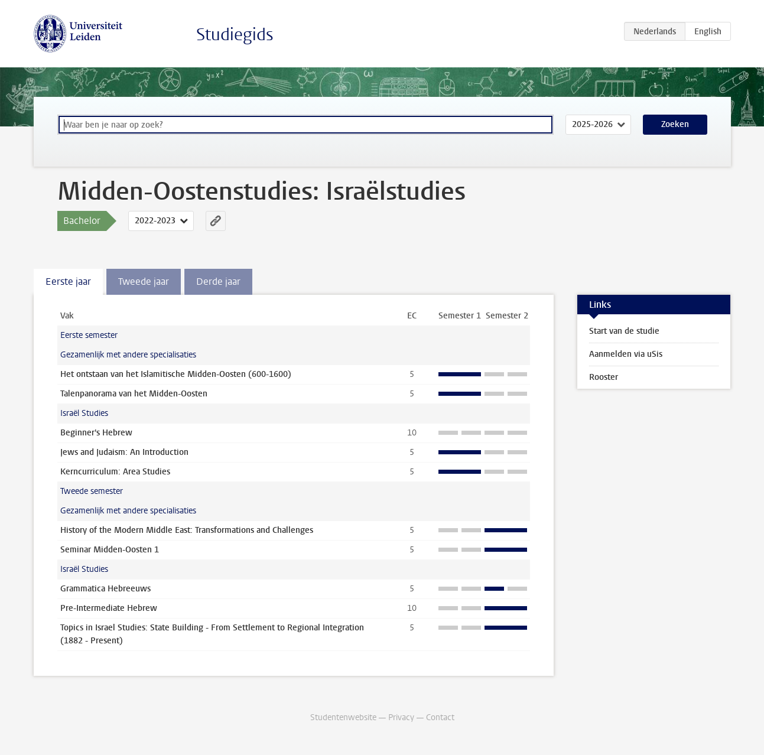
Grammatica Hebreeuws (105, 588)
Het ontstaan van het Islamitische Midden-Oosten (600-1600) (175, 374)
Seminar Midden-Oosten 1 (109, 549)
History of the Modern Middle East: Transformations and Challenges (186, 530)
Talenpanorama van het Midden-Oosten (133, 393)
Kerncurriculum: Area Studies (115, 471)
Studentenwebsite (343, 717)
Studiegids (235, 34)
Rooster (603, 377)
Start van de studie (624, 331)
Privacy (401, 717)
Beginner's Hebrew (96, 432)
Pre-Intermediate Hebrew (108, 608)
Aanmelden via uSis (625, 354)
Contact (440, 717)
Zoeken (675, 124)
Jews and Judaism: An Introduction (124, 452)
